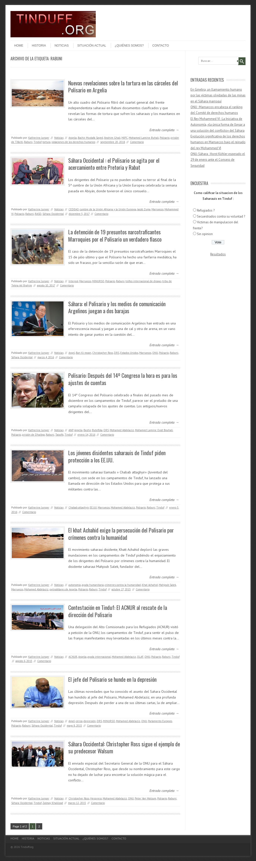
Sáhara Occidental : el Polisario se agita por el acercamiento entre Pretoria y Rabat (114, 163)
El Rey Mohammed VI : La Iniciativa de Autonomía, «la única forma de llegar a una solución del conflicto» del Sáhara (217, 125)
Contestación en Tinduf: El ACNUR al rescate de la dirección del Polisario (117, 611)
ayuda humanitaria (93, 585)
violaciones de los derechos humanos (73, 142)
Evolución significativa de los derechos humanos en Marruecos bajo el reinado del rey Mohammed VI (218, 142)
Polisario (165, 137)
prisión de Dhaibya (33, 434)
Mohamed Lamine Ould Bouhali (154, 430)
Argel (71, 353)
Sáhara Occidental (53, 214)
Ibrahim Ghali (112, 137)
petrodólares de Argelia (63, 589)
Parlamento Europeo (160, 721)
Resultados (218, 254)
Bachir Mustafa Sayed (90, 137)
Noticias (61, 45)
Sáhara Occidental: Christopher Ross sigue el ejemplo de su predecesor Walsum (124, 747)
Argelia (72, 137)
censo (79, 721)
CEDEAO (73, 209)
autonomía (74, 585)
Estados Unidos (129, 353)
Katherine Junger (38, 137)
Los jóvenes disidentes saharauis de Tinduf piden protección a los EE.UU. (117, 456)
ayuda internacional (99, 656)
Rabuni (28, 142)
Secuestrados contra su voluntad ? (221, 216)
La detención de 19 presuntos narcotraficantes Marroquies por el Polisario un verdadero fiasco (115, 235)
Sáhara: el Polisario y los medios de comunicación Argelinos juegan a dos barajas (117, 307)
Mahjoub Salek (167, 585)
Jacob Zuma (143, 209)
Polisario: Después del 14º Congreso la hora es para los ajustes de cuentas (122, 379)
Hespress (96, 798)
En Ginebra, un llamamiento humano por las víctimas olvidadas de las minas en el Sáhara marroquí (218, 95)
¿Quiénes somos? (129, 45)
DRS (116, 353)
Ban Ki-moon (83, 353)
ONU (155, 353)
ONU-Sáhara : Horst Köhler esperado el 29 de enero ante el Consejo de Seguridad (217, 160)
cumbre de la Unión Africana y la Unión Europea (108, 209)
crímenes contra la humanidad (123, 585)
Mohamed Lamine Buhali (144, 137)
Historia (39, 45)
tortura (46, 142)
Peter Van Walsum (145, 798)
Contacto (160, 45)
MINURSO (98, 281)
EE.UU (93, 507)
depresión (90, 721)
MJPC (125, 137)
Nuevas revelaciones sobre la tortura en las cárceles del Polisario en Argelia (123, 86)
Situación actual (91, 45)
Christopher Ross (102, 353)
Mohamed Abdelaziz (122, 430)
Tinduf (38, 142)
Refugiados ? (205, 210)
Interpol (73, 281)
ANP (70, 430)
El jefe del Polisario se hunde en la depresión (112, 679)
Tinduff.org (27, 847)
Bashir (87, 430)
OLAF (140, 656)
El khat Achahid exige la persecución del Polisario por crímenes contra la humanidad (121, 533)
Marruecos (158, 209)
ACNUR (72, 656)
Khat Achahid (150, 585)
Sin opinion (205, 234)
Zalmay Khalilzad (52, 803)
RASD (38, 214)
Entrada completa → (164, 130)
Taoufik (59, 434)
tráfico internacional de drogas (143, 281)
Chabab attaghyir (78, 507)
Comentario (137, 142)
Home (18, 45)
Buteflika (97, 430)
